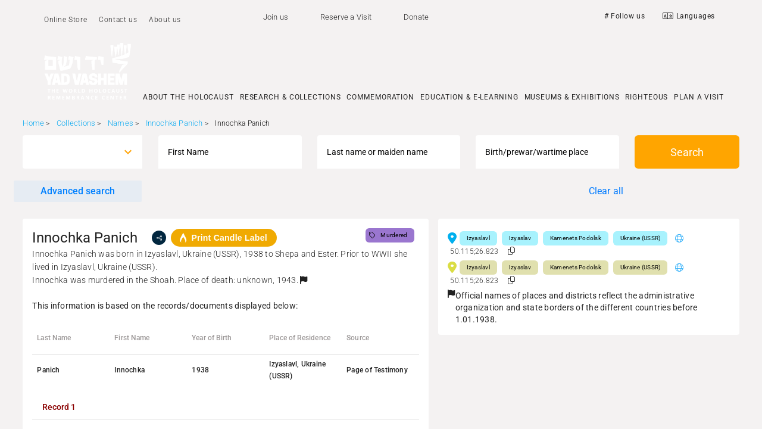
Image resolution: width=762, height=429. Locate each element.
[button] (303, 280)
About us (165, 19)
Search (687, 152)
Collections (76, 123)
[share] (159, 238)
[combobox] (71, 152)
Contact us (118, 19)
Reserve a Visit (346, 17)
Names (120, 123)
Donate (416, 17)
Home (33, 123)
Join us (275, 17)
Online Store (65, 19)
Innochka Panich (174, 123)
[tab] (59, 407)
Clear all (606, 191)
